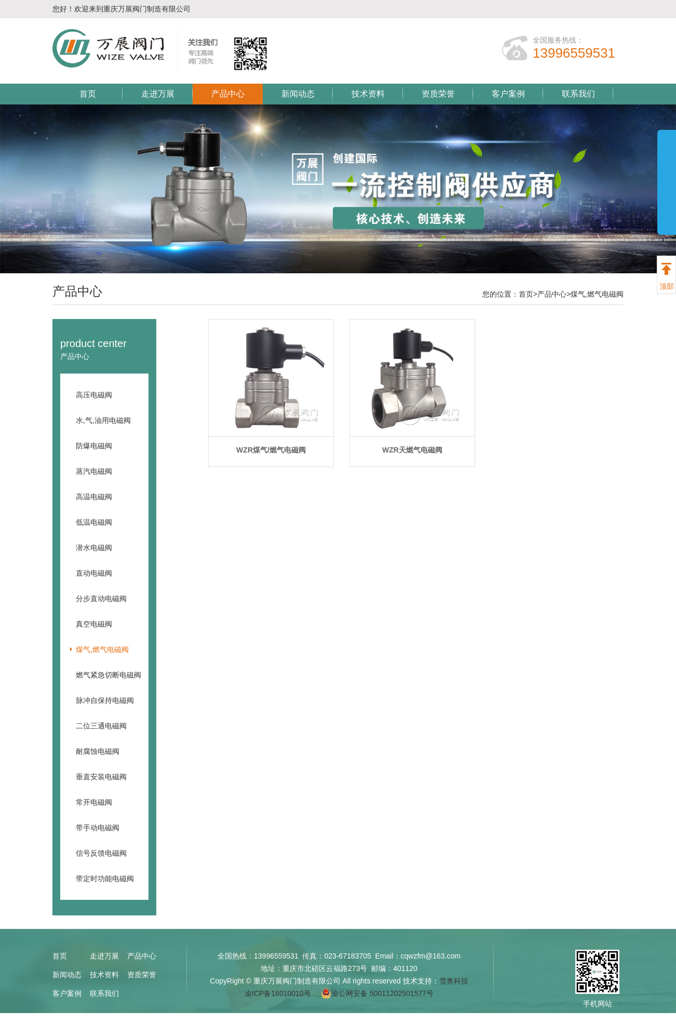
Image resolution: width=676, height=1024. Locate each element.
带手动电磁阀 (97, 827)
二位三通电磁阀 (101, 726)
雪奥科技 (453, 981)
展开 (666, 193)
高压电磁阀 (94, 395)
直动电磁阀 (94, 573)
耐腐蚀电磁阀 (97, 751)
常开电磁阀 (94, 802)
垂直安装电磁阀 (101, 777)
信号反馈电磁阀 (101, 853)
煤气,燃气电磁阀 (597, 294)
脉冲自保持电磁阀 (105, 700)
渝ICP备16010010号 (278, 993)
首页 (87, 93)
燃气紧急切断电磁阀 (108, 675)
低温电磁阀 (94, 522)
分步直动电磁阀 (101, 598)
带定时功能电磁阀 (105, 878)
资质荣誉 (438, 93)
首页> (528, 294)
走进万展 (157, 93)
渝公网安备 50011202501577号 (377, 993)
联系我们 (578, 93)
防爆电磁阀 (94, 446)
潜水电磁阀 (94, 547)
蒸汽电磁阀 (94, 471)
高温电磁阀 (94, 497)
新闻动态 (298, 93)
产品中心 (228, 93)
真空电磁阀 (94, 624)
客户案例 (508, 93)
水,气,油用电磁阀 (103, 420)
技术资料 (368, 93)
